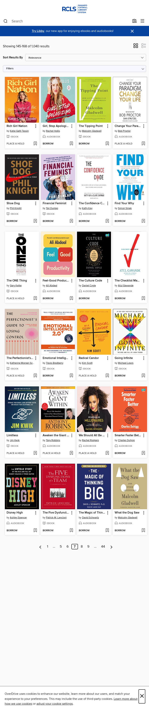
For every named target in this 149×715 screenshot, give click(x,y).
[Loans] (134, 21)
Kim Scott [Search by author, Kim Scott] (87, 363)
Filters (10, 68)
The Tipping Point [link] (91, 126)
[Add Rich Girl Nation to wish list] (35, 143)
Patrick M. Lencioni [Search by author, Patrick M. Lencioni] (56, 517)
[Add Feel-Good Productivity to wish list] (71, 298)
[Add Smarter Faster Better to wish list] (143, 453)
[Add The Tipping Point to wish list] (107, 143)
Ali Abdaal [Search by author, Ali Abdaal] (51, 285)
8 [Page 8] (82, 546)
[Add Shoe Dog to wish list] (35, 221)
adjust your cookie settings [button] (54, 704)
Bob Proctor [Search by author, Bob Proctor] (124, 131)
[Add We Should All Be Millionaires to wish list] (107, 453)
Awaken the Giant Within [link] (56, 435)
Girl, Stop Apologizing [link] (56, 126)
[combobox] (66, 21)
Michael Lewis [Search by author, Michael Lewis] (125, 363)
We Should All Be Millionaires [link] (92, 435)
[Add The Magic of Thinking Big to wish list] (107, 530)
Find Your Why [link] (124, 203)
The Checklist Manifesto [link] (128, 280)
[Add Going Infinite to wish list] (143, 375)
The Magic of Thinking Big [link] (92, 512)
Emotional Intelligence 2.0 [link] (56, 358)
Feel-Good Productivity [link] (56, 280)
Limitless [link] (12, 435)
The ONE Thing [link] (17, 280)
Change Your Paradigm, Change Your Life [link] (128, 126)
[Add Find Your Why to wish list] (143, 221)
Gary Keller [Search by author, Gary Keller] (16, 285)
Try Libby (38, 31)
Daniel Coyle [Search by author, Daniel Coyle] (89, 285)
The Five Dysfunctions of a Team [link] (56, 512)
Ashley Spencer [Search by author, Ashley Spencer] (18, 517)
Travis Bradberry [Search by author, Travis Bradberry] (54, 363)
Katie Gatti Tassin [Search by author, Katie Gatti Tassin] (19, 131)
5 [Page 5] (61, 546)
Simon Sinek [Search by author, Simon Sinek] (125, 208)
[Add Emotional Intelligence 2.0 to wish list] (71, 375)
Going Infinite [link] (124, 358)
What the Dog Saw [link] (127, 512)
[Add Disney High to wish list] (35, 530)
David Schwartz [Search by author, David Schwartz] (90, 517)
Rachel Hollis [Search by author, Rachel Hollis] (53, 131)
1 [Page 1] (47, 546)
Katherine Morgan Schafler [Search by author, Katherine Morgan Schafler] (22, 363)
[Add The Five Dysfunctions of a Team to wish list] (71, 530)
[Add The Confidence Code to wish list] (107, 221)
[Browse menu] (142, 21)
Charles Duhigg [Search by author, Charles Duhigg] (126, 440)
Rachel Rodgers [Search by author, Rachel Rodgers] (90, 440)
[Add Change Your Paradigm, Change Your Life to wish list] (143, 143)
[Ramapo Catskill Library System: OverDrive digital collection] (74, 8)
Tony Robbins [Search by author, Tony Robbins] (53, 440)
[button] (135, 47)
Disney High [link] (15, 512)
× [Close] (141, 696)
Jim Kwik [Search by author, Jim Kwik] (15, 440)
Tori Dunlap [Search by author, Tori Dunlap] (52, 208)
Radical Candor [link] (89, 358)
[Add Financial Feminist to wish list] (71, 221)
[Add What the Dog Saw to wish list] (143, 530)
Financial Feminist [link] (54, 203)
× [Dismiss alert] (132, 31)
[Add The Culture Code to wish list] (107, 298)
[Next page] (111, 546)
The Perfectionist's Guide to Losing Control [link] (20, 358)
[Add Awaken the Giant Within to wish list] (71, 453)
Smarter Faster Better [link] (128, 435)
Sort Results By (13, 57)
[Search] (5, 21)
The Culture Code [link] (90, 280)
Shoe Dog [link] (13, 203)
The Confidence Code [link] (92, 203)
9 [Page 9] (88, 546)
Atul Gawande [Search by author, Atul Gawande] (125, 285)
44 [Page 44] (103, 546)
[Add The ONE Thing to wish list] (35, 298)
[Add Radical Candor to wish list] (107, 375)
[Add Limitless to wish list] (35, 453)
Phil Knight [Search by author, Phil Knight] (16, 208)
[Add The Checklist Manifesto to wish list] (143, 298)
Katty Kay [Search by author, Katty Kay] (87, 208)
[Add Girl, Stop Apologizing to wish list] (71, 143)
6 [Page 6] (68, 546)
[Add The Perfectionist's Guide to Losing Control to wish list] (35, 375)
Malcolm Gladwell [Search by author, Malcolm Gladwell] (91, 131)
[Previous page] (40, 546)
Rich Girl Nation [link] (17, 126)
